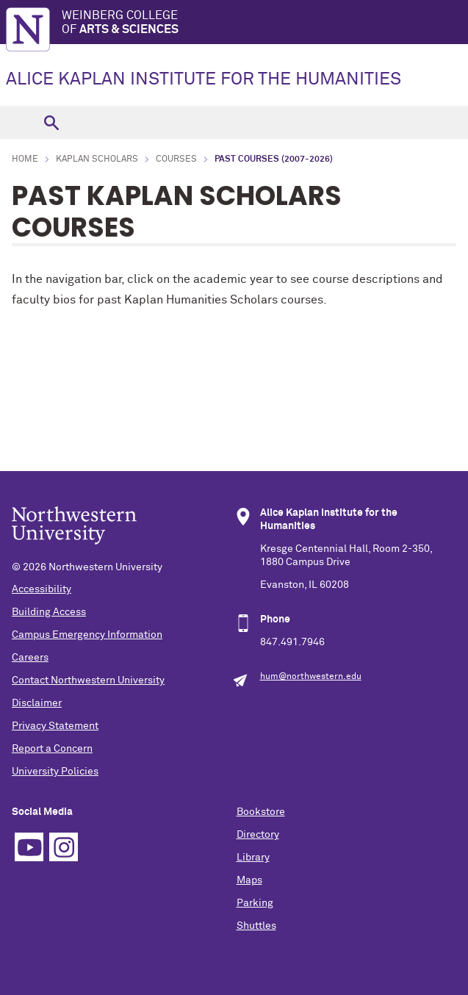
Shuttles (256, 926)
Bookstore (261, 812)
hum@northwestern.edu (310, 676)
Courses (176, 159)
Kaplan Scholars (97, 159)
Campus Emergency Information (87, 635)
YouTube (29, 847)
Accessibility (41, 589)
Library (253, 857)
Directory (258, 835)
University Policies (55, 771)
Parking (255, 903)
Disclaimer (37, 703)
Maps (249, 880)
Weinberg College (265, 23)
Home (25, 159)
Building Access (49, 612)
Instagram (63, 847)
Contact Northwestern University (88, 680)
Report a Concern (52, 749)
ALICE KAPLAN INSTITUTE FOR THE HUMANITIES (203, 79)
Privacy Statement (55, 726)
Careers (30, 658)
